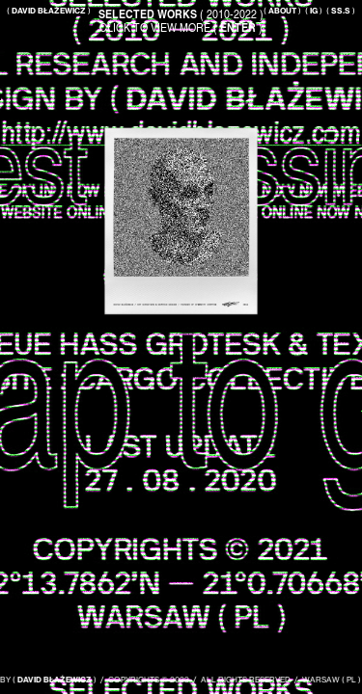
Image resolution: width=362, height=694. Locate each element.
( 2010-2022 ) (181, 13)
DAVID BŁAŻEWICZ (58, 679)
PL (355, 679)
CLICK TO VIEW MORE (181, 27)
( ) (282, 10)
